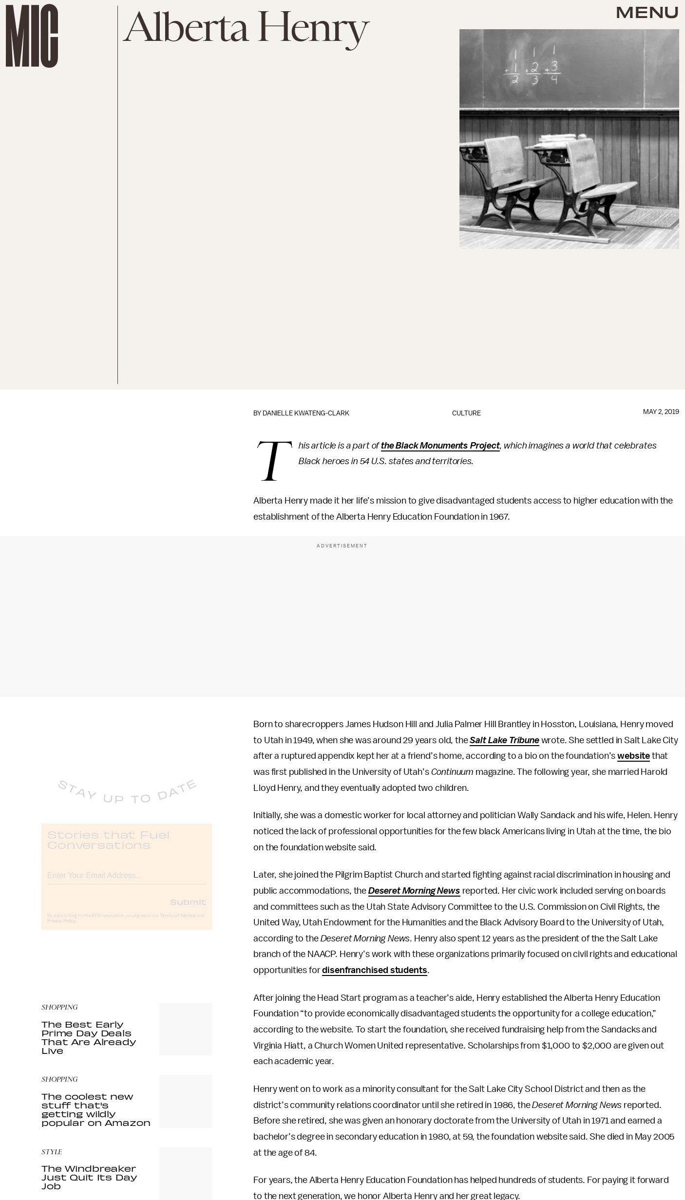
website (633, 756)
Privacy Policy (61, 928)
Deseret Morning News (414, 891)
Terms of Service (178, 923)
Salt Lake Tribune (504, 740)
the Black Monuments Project (440, 445)
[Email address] (126, 881)
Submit (188, 909)
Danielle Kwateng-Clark (306, 413)
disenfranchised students (374, 970)
